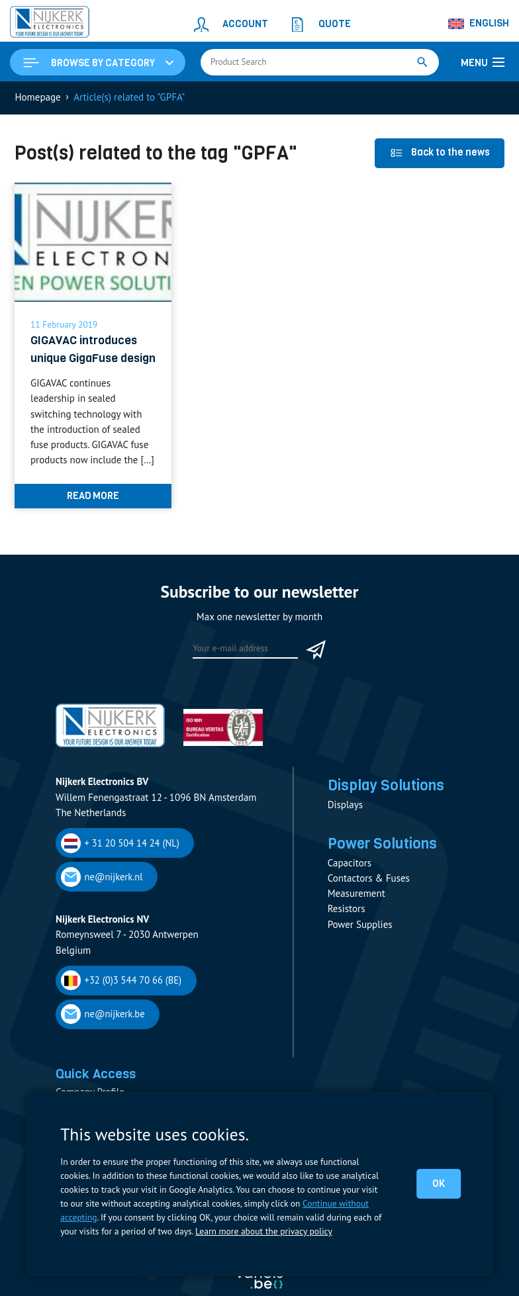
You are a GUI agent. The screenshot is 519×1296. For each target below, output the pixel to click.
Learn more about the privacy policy (263, 1231)
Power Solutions (383, 862)
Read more (93, 513)
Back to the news (440, 153)
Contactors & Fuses (369, 896)
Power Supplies (360, 943)
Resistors (346, 927)
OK (438, 1183)
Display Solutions (386, 803)
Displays (345, 823)
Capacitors (349, 881)
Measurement (356, 912)
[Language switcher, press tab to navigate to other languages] (479, 24)
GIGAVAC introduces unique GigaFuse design (84, 358)
